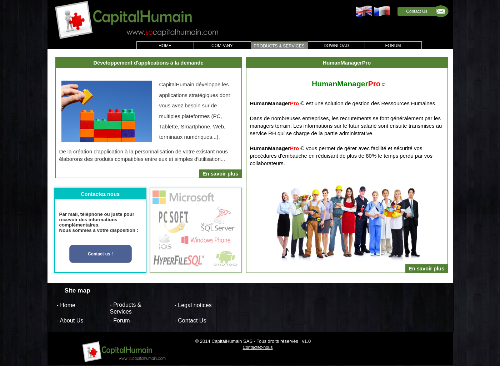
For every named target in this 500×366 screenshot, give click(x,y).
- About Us (70, 320)
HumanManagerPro (347, 63)
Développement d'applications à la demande (148, 63)
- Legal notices (193, 305)
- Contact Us (190, 320)
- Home (66, 305)
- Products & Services (125, 308)
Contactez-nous (257, 347)
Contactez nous (100, 194)
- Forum (120, 320)
